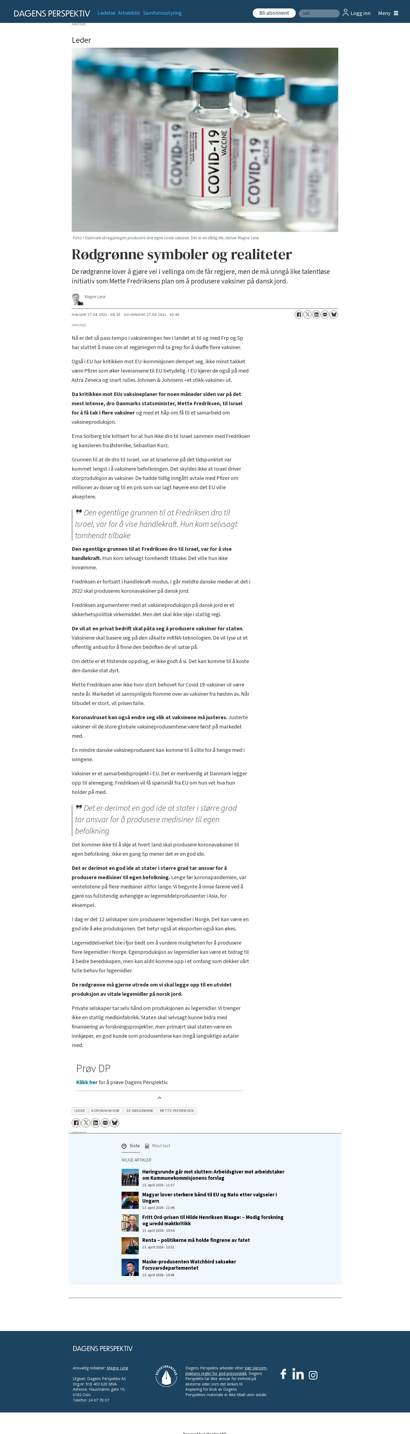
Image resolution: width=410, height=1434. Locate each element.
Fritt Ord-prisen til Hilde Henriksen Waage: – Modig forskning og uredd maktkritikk (213, 1220)
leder (79, 1110)
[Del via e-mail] (325, 314)
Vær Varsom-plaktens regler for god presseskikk (226, 1370)
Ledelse (106, 13)
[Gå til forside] (50, 13)
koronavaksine (106, 1110)
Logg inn (360, 13)
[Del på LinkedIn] (316, 314)
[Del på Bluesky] (334, 314)
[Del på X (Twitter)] (307, 314)
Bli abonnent (274, 13)
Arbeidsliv (129, 13)
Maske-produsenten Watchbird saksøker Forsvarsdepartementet (189, 1265)
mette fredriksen (177, 1110)
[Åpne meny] (387, 13)
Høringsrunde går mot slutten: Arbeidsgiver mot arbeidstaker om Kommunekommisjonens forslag (213, 1175)
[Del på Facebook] (299, 314)
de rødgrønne (139, 1110)
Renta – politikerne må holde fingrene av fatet (196, 1240)
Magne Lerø (117, 1368)
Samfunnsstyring (162, 13)
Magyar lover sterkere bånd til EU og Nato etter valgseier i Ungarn (209, 1198)
